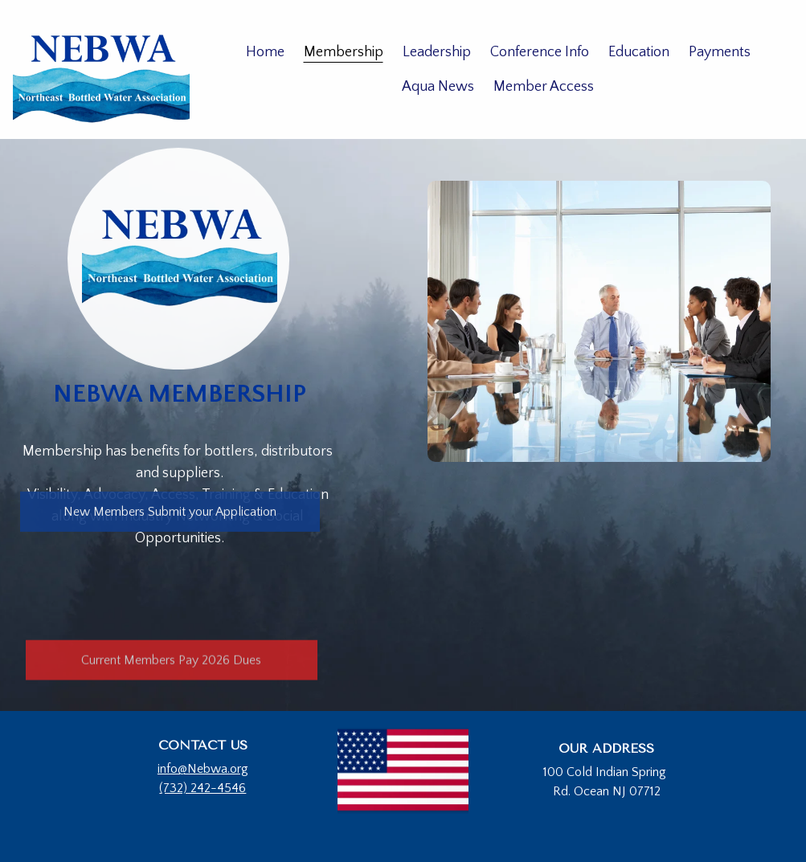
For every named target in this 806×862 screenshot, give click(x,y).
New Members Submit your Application (169, 512)
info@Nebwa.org (203, 769)
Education (638, 52)
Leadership (437, 52)
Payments (720, 52)
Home (265, 52)
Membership (343, 52)
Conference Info (539, 52)
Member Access (543, 87)
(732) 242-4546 (202, 788)
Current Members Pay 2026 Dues (171, 662)
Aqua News (438, 87)
